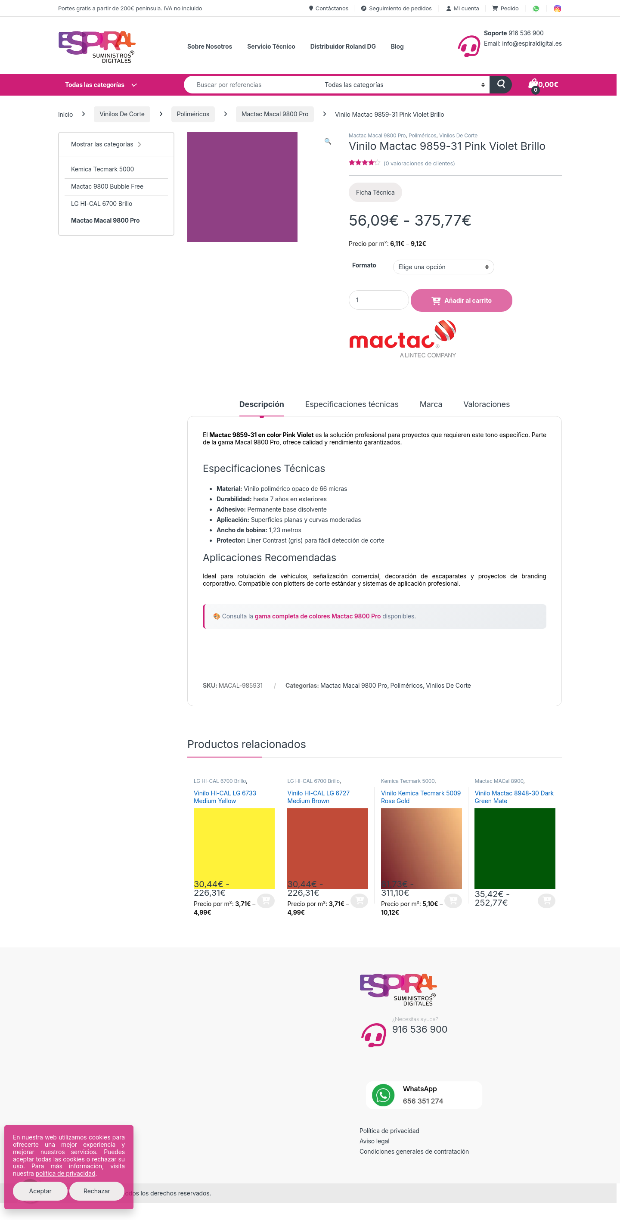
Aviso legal (375, 1141)
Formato (364, 265)
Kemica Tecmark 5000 (407, 781)
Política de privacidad (389, 1130)
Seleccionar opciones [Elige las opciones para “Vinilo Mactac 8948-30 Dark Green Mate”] (546, 901)
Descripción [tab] (261, 404)
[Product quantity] (379, 300)
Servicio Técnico (271, 46)
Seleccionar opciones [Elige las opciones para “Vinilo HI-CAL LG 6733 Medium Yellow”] (266, 901)
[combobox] (252, 84)
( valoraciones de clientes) (419, 163)
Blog (397, 46)
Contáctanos (328, 8)
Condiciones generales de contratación (414, 1151)
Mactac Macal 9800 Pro (275, 114)
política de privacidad (66, 1173)
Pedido (505, 8)
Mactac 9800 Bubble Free (107, 186)
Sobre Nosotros (209, 46)
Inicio (65, 114)
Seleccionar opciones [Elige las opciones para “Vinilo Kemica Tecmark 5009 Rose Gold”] (453, 901)
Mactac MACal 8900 (498, 781)
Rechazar (97, 1191)
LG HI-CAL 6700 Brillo (220, 781)
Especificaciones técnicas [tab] (352, 404)
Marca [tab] (431, 404)
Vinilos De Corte (122, 114)
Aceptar (40, 1191)
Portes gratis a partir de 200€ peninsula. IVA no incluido (130, 8)
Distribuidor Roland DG (343, 46)
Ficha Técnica (375, 192)
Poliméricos (193, 114)
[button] (328, 141)
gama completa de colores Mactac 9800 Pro (318, 616)
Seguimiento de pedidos (396, 8)
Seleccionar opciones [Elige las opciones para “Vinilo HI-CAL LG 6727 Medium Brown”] (359, 901)
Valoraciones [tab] (486, 404)
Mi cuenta (462, 8)
